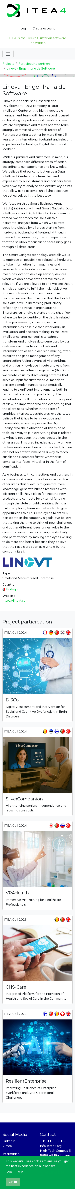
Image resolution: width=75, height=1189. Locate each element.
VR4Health (17, 892)
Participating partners (34, 64)
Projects (8, 64)
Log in (24, 28)
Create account (44, 28)
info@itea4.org (51, 1146)
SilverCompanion (24, 798)
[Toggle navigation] (8, 54)
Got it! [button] (12, 1181)
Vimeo (7, 1146)
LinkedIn (8, 1141)
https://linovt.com (15, 600)
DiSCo (12, 699)
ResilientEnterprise (26, 1081)
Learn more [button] (14, 1171)
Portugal (12, 589)
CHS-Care (16, 987)
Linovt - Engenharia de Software (31, 68)
